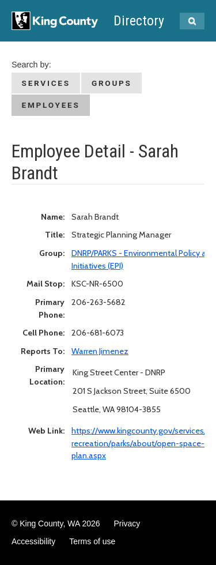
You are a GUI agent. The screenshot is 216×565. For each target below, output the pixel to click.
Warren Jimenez (99, 351)
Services (46, 83)
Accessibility (33, 541)
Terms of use (92, 541)
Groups (112, 83)
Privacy (126, 523)
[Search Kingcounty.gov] (192, 21)
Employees (51, 105)
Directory (138, 21)
